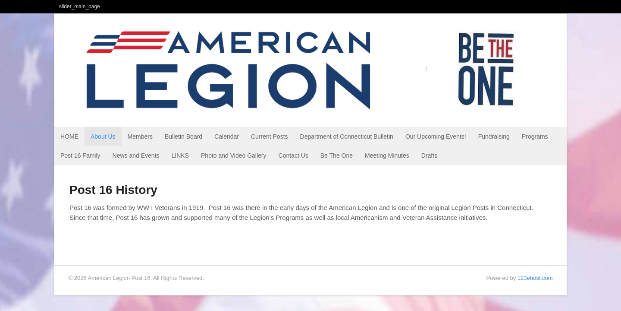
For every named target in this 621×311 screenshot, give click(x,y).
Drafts (429, 155)
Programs (535, 136)
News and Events (136, 155)
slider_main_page (79, 6)
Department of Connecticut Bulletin (346, 136)
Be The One (336, 155)
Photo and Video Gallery (234, 155)
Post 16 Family (80, 155)
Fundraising (494, 136)
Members (140, 136)
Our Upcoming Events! (435, 136)
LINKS (180, 155)
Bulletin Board (183, 136)
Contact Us (293, 155)
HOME (69, 136)
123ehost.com (535, 278)
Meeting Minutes (387, 155)
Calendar (226, 136)
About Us (103, 136)
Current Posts (269, 136)
